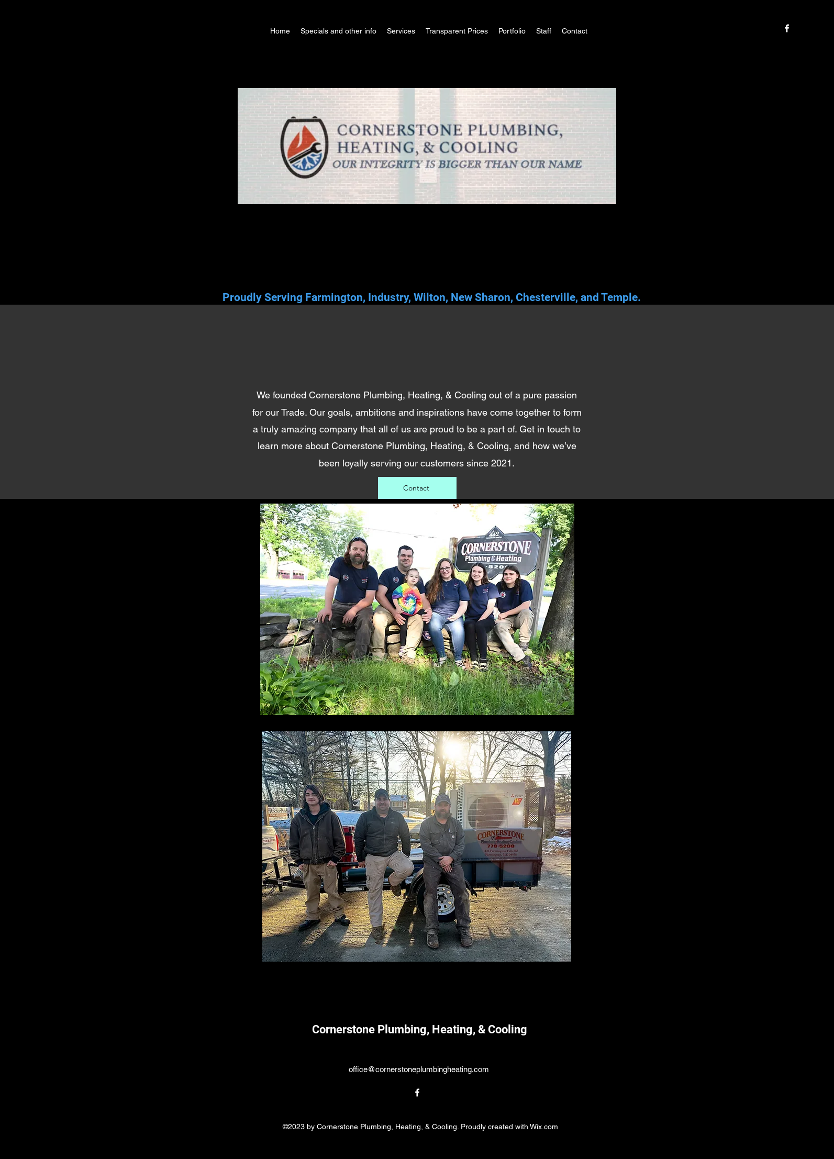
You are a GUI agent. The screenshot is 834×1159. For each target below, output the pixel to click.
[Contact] (417, 488)
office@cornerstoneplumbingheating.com (419, 1069)
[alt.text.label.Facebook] (787, 28)
